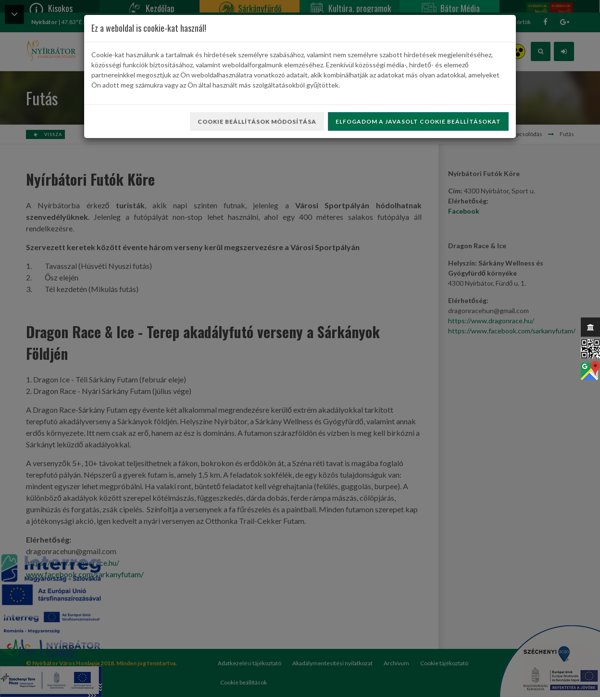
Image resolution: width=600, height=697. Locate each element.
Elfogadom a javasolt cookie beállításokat (418, 121)
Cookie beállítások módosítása (257, 121)
